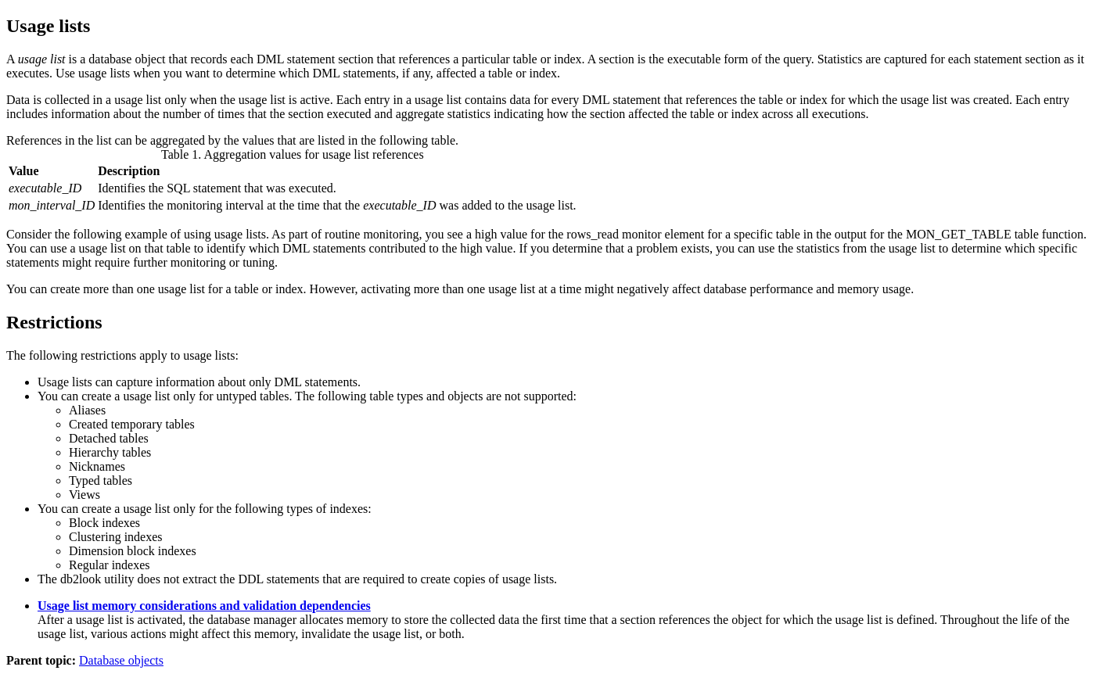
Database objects (121, 660)
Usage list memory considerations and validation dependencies (204, 605)
